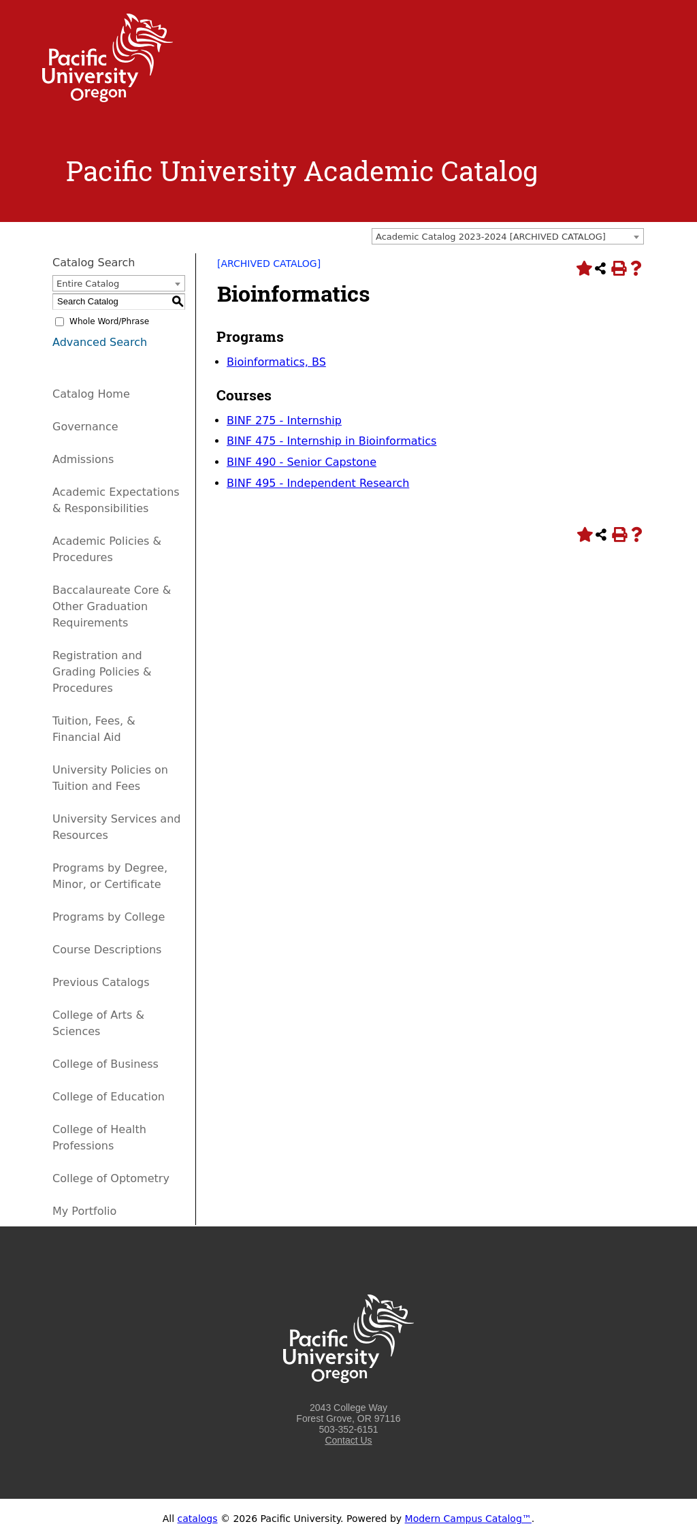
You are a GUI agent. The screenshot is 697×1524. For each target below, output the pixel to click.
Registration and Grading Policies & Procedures (102, 672)
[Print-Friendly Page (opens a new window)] (618, 268)
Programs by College (108, 916)
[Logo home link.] (107, 98)
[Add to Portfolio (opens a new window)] (582, 268)
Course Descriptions (106, 949)
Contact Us (348, 1440)
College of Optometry (110, 1178)
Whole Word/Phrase (109, 321)
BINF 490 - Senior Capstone (301, 462)
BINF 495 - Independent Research (318, 483)
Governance (85, 426)
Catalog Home (91, 393)
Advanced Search (99, 342)
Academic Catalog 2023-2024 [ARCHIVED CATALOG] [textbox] (491, 237)
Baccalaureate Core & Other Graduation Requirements (111, 606)
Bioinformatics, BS (276, 361)
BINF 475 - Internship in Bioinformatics (331, 440)
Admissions (83, 459)
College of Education (108, 1096)
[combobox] (508, 236)
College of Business (105, 1064)
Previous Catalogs (100, 982)
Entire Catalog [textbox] (87, 284)
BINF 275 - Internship (284, 420)
